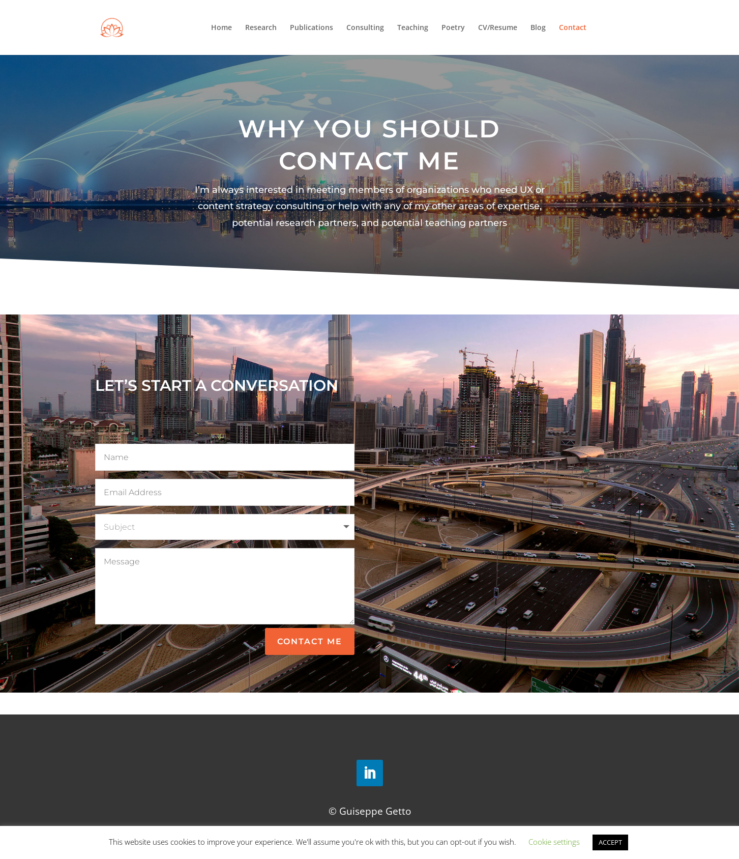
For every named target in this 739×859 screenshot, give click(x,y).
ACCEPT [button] (610, 842)
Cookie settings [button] (554, 842)
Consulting (365, 28)
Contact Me (309, 641)
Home (221, 28)
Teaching (412, 28)
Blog (538, 28)
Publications (311, 28)
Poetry (453, 28)
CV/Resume (497, 28)
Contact (572, 28)
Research (261, 28)
